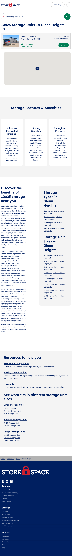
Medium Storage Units (15, 419)
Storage (6, 507)
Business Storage (7, 517)
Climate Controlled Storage (10, 520)
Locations (10, 459)
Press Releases (6, 501)
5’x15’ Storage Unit (11, 423)
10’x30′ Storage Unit (12, 440)
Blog (3, 548)
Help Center (5, 536)
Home (3, 459)
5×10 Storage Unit (11, 413)
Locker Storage (10, 408)
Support (6, 532)
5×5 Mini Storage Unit (12, 411)
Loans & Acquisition (8, 495)
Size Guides (5, 539)
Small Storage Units (14, 405)
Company (7, 486)
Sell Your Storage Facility (10, 493)
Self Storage (6, 514)
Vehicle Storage (7, 526)
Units (63, 45)
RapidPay (57, 5)
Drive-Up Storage (7, 523)
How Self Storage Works (16, 363)
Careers (4, 498)
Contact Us (5, 542)
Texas (18, 459)
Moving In (9, 384)
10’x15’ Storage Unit (12, 435)
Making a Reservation (15, 372)
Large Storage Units (14, 431)
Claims (4, 545)
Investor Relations (8, 490)
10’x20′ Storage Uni (11, 438)
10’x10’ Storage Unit (12, 426)
